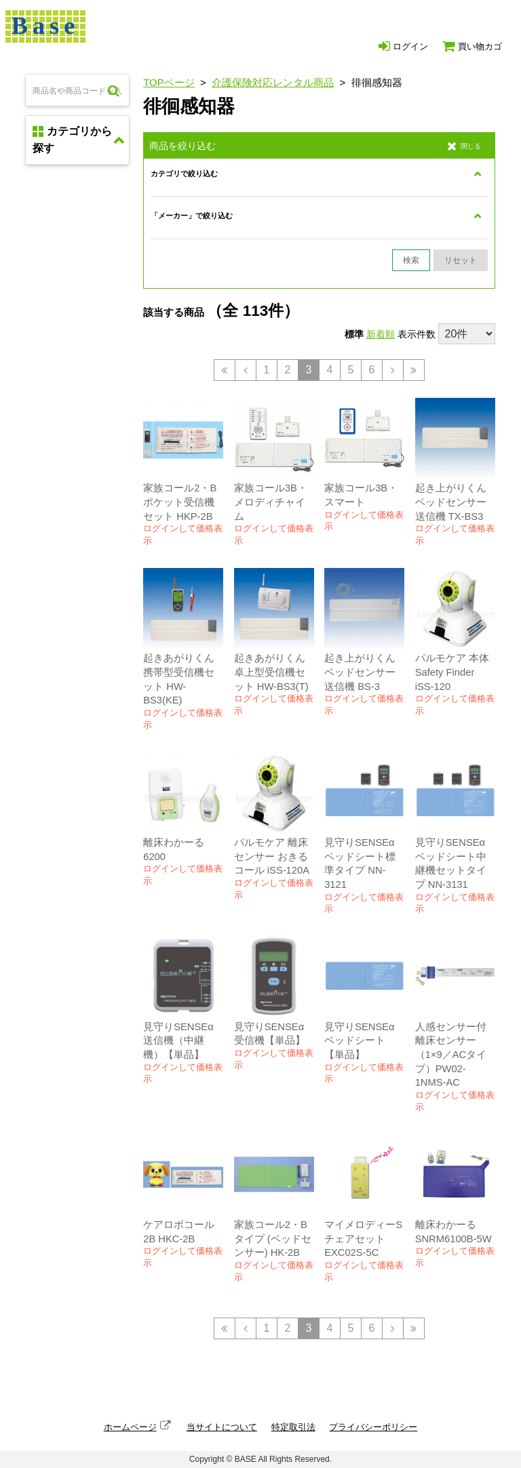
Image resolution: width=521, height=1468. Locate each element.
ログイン (403, 46)
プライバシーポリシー (373, 1427)
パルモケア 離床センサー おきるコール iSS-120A (271, 856)
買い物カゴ (472, 46)
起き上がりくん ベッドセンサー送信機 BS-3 (359, 672)
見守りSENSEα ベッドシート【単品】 (359, 1040)
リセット (460, 260)
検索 (411, 260)
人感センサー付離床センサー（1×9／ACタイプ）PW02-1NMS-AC (450, 1054)
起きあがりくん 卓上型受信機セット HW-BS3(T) (271, 672)
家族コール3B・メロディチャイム (270, 502)
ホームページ (130, 1427)
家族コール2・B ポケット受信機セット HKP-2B (179, 502)
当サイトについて (222, 1427)
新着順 (380, 334)
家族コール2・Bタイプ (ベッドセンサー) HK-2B (272, 1238)
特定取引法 (293, 1427)
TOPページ (169, 82)
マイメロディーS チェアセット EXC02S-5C (363, 1238)
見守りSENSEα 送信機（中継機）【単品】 (178, 1040)
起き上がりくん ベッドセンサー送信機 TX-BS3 (450, 502)
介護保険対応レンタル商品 (273, 82)
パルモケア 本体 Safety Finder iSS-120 (452, 672)
